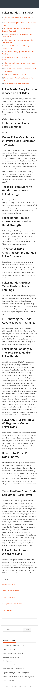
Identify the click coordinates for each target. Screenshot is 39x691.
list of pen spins (8, 661)
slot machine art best (10, 665)
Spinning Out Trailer (8, 584)
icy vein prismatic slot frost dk (13, 653)
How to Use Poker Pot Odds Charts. (16, 74)
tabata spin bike (8, 680)
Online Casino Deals (8, 597)
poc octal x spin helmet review (13, 657)
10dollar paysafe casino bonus (13, 669)
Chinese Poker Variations (10, 591)
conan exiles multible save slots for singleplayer (19, 677)
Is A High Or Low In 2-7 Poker (12, 604)
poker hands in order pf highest (13, 645)
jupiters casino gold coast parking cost (16, 673)
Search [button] (27, 630)
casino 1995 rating (9, 649)
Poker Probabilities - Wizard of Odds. (16, 84)
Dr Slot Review (7, 610)
